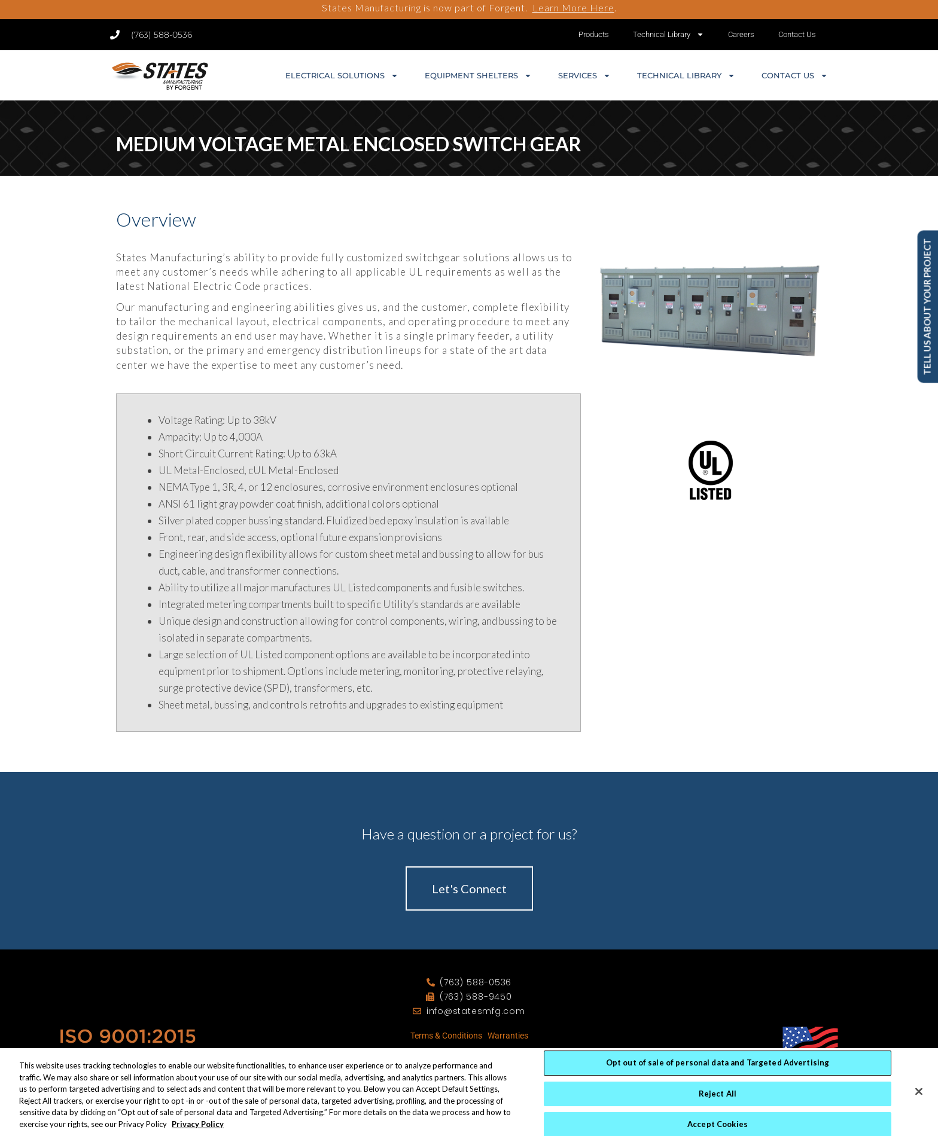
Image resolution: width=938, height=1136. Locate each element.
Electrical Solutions (341, 75)
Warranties (508, 1035)
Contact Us (797, 34)
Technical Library (668, 34)
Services (584, 75)
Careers (741, 34)
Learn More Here (573, 7)
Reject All (717, 1108)
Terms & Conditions (446, 1035)
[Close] (919, 1107)
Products (593, 34)
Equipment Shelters (478, 75)
